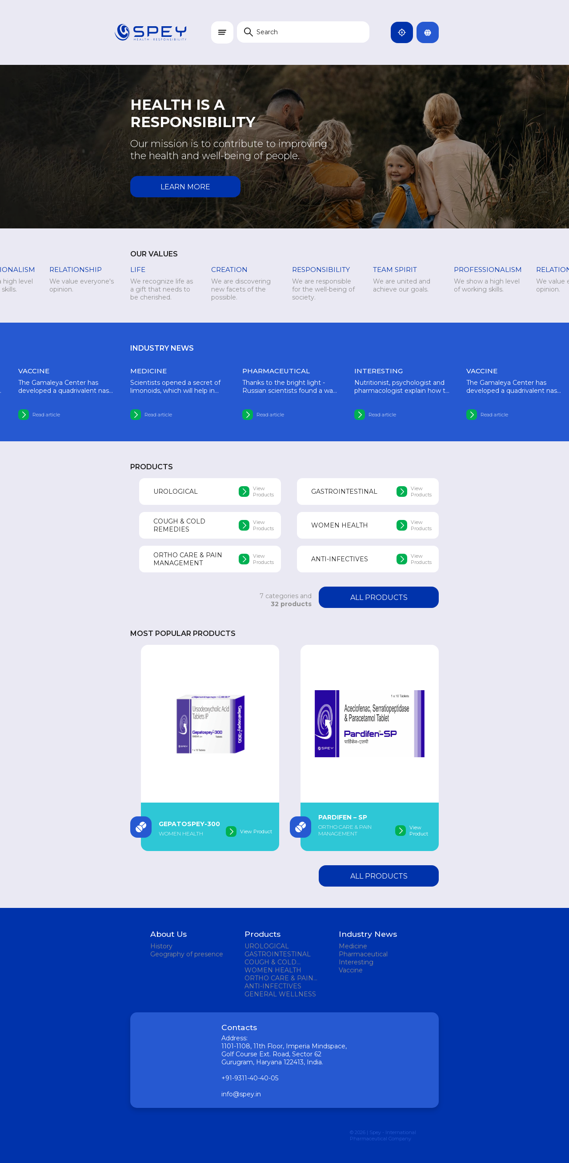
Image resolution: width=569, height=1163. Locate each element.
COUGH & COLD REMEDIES (270, 962)
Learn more (185, 187)
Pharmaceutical (363, 954)
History (161, 946)
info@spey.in (241, 1094)
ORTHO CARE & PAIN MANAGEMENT (278, 978)
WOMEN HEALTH (272, 970)
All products (379, 597)
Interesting (356, 962)
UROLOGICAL (266, 946)
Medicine (353, 946)
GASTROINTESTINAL (277, 954)
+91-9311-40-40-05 (249, 1078)
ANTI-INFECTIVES (272, 986)
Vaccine (351, 970)
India (405, 32)
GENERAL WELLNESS (280, 994)
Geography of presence (186, 954)
